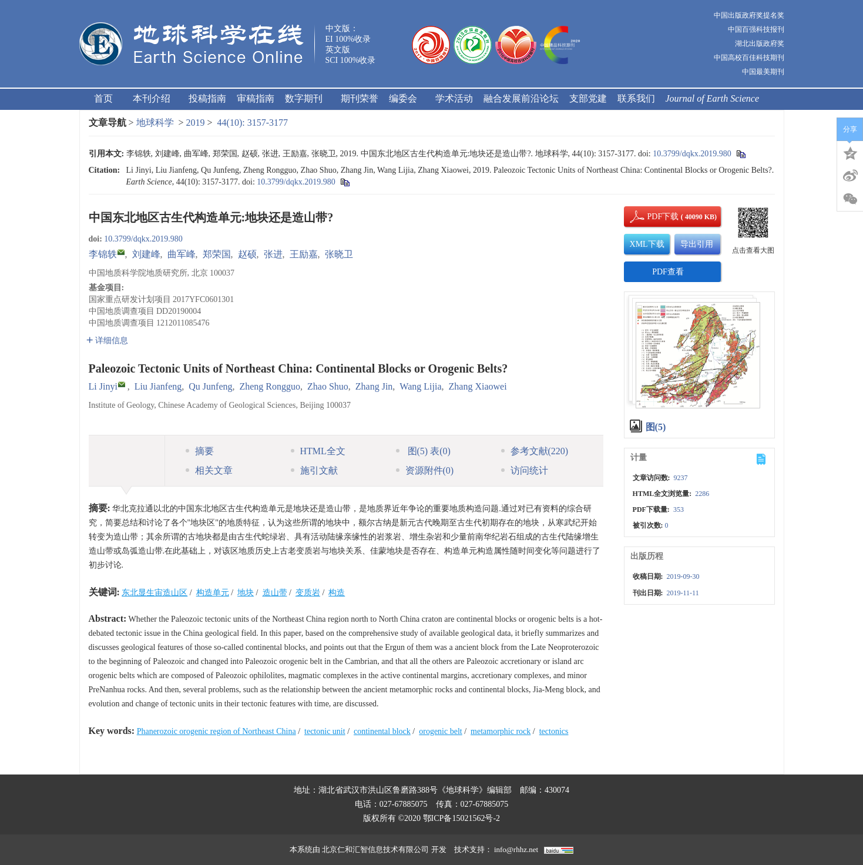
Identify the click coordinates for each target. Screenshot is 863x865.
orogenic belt (440, 731)
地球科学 (155, 123)
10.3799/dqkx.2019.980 (692, 153)
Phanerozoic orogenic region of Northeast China (216, 731)
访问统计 (524, 470)
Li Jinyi (103, 386)
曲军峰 (181, 254)
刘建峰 (146, 254)
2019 (195, 123)
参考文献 (535, 451)
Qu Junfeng (210, 386)
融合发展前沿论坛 (521, 98)
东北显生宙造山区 (154, 592)
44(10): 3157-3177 (252, 123)
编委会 (407, 98)
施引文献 (314, 470)
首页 (103, 98)
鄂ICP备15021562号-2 (461, 818)
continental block (382, 731)
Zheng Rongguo (269, 386)
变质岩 (307, 592)
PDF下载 (653, 216)
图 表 (423, 451)
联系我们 (636, 98)
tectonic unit (324, 731)
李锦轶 (103, 254)
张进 (273, 254)
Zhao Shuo (327, 386)
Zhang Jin (374, 386)
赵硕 (247, 254)
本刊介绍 (155, 98)
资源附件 (425, 470)
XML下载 (647, 244)
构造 (336, 592)
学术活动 (454, 98)
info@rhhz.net (516, 849)
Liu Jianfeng (158, 386)
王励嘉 (304, 254)
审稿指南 (255, 98)
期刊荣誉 (359, 98)
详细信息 (107, 340)
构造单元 (212, 592)
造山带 (275, 592)
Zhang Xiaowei (478, 386)
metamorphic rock (500, 731)
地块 (245, 592)
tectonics (554, 731)
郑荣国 (217, 254)
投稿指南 (207, 98)
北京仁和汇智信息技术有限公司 (375, 849)
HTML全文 (318, 451)
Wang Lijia (420, 386)
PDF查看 (668, 271)
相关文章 (209, 470)
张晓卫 (339, 254)
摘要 (200, 451)
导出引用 (696, 244)
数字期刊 (307, 98)
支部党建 (588, 98)
